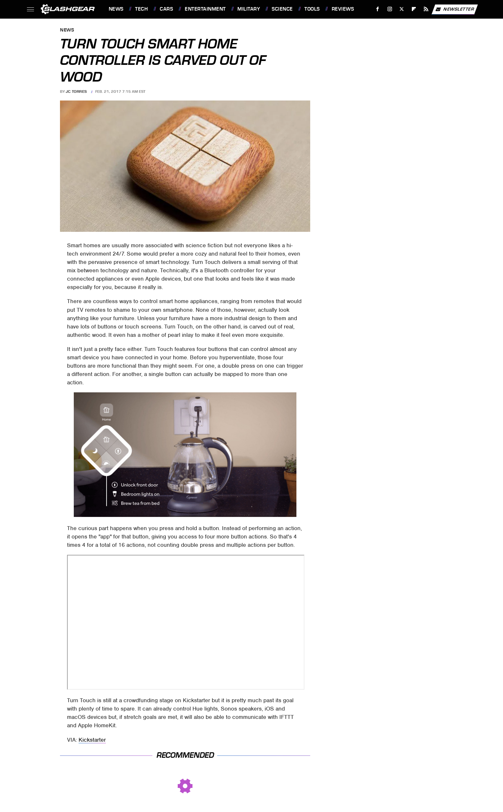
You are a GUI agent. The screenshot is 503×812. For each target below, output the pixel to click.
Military (248, 9)
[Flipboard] (414, 9)
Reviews (343, 9)
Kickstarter (92, 739)
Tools (312, 9)
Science (282, 9)
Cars (166, 9)
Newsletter (454, 9)
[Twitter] (401, 9)
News (116, 9)
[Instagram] (389, 9)
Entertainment (205, 9)
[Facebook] (377, 9)
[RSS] (426, 9)
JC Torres (76, 91)
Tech (141, 9)
